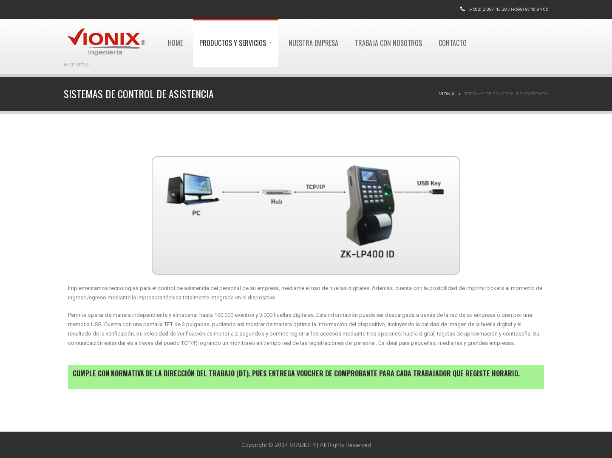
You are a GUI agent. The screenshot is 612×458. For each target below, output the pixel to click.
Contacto (453, 43)
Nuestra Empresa (313, 43)
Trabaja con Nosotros (388, 43)
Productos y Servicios (235, 43)
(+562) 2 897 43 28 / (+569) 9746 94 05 (508, 9)
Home (175, 43)
